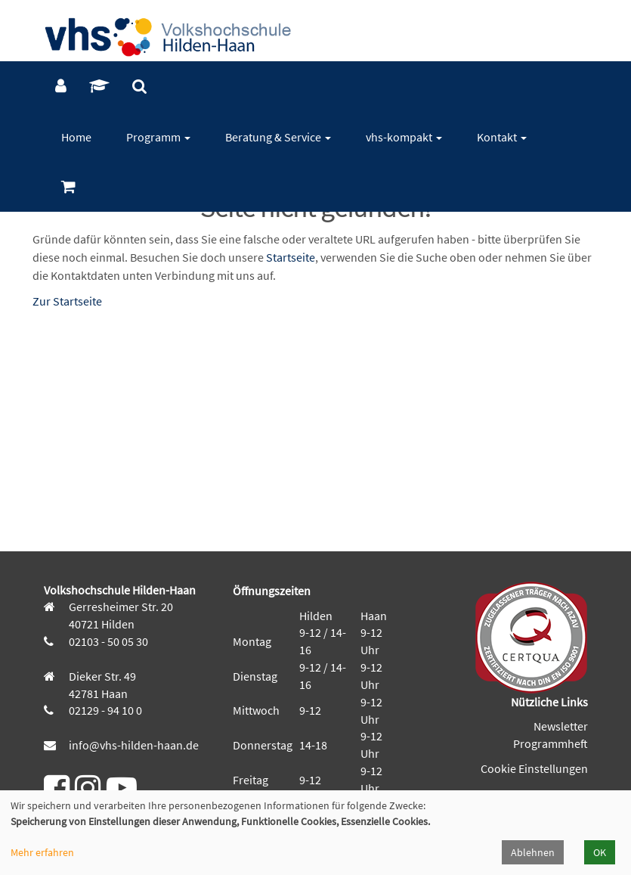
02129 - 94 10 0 (104, 710)
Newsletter (561, 726)
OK (599, 852)
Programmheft (550, 743)
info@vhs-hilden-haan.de (133, 744)
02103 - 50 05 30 (107, 641)
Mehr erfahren (42, 852)
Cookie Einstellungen (534, 768)
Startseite (290, 257)
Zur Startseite (67, 301)
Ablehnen (533, 852)
